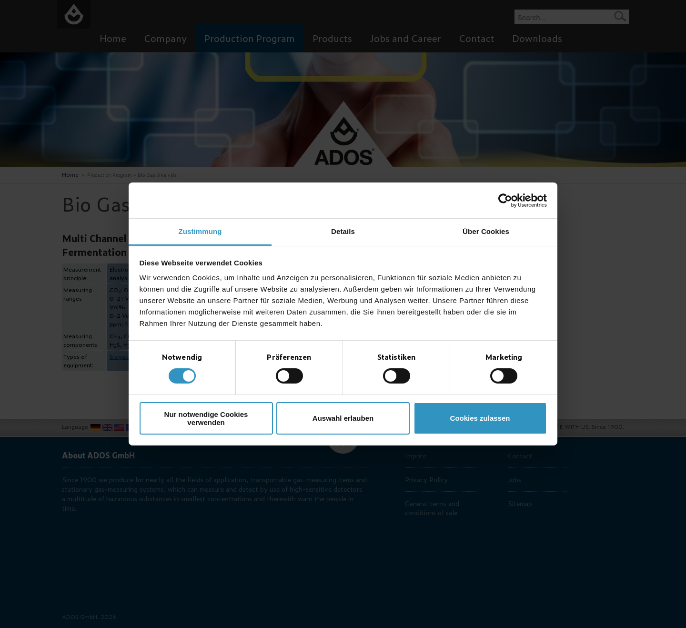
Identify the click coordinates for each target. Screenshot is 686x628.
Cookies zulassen (480, 418)
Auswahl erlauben (343, 418)
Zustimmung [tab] (200, 231)
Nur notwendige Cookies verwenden (206, 418)
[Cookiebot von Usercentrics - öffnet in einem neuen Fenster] (505, 200)
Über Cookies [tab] (486, 231)
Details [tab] (343, 231)
